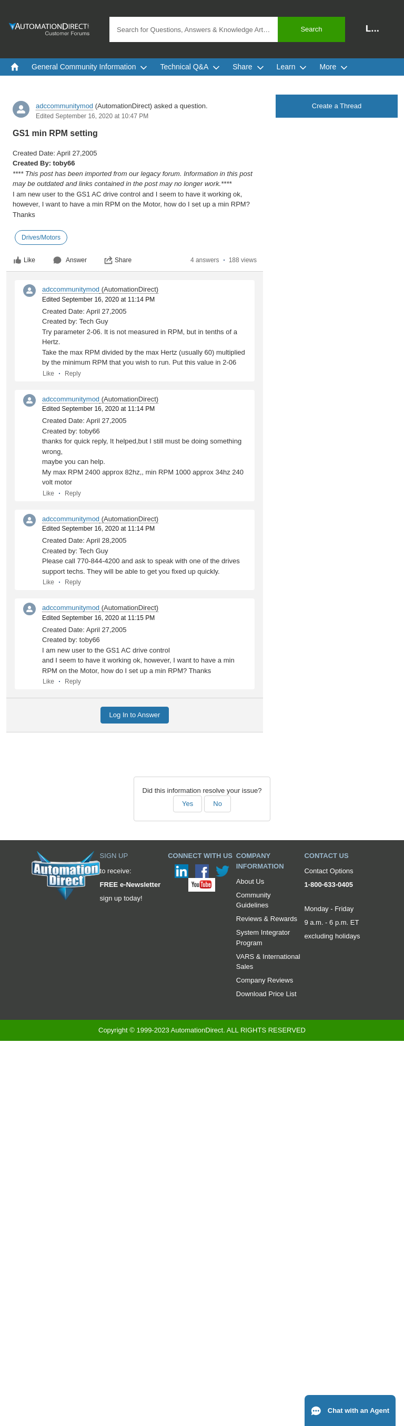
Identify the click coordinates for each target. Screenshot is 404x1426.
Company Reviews (264, 980)
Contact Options (328, 871)
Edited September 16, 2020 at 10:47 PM (92, 116)
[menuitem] (14, 66)
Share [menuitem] (248, 67)
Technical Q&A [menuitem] (190, 67)
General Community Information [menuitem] (89, 67)
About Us (250, 881)
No (217, 804)
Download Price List (266, 994)
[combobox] (227, 29)
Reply (73, 373)
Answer (70, 260)
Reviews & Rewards (266, 919)
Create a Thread (336, 106)
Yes (187, 804)
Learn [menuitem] (292, 67)
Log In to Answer (134, 715)
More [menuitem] (333, 67)
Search (311, 29)
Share (118, 260)
